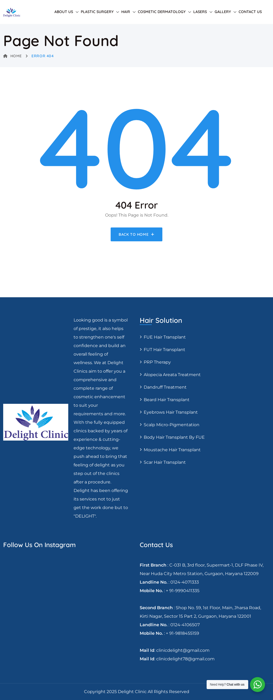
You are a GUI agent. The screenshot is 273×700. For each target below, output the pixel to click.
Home (12, 56)
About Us (63, 11)
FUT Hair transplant (164, 349)
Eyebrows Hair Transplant (171, 412)
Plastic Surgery (97, 11)
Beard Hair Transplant (167, 399)
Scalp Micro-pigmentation (171, 424)
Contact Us (250, 11)
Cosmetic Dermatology (162, 11)
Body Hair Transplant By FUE (174, 437)
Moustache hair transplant (172, 449)
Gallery (223, 11)
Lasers (200, 11)
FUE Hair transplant (165, 337)
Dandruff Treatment (165, 387)
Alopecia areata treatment (172, 374)
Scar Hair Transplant (165, 462)
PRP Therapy (157, 362)
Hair (125, 11)
